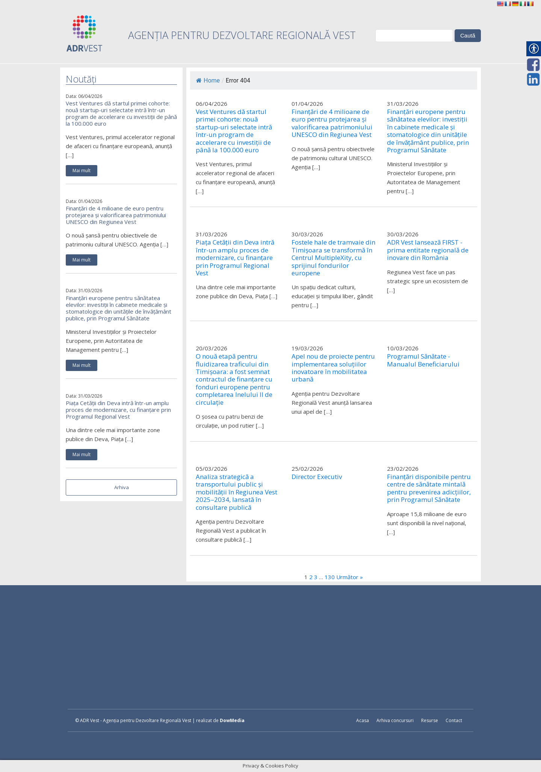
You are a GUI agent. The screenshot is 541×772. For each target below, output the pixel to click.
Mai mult (82, 170)
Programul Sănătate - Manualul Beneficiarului (423, 360)
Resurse (429, 720)
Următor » (349, 577)
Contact (454, 720)
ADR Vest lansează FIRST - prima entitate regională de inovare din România (427, 250)
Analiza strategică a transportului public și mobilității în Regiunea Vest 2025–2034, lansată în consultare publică (236, 492)
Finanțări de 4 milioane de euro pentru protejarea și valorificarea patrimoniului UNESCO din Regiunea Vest (116, 215)
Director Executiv (317, 477)
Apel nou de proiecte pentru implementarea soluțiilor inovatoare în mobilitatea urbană (333, 368)
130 (330, 577)
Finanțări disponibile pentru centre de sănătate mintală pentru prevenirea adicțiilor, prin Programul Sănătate (429, 488)
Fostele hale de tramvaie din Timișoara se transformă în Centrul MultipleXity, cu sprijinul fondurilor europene (333, 258)
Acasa (362, 720)
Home (208, 80)
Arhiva (121, 487)
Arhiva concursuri (395, 720)
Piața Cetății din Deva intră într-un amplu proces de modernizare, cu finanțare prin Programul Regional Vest (118, 410)
